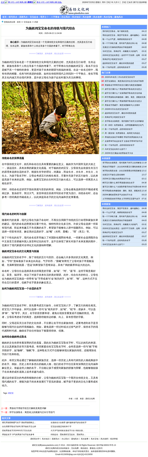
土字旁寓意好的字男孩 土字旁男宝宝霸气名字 (121, 199)
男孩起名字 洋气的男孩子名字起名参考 (18, 434)
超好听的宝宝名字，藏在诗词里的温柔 (118, 63)
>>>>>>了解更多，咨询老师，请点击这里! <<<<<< (50, 53)
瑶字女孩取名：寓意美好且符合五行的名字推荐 (124, 81)
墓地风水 (118, 17)
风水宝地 (108, 17)
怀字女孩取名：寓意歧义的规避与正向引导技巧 (32, 412)
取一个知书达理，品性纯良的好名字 (119, 145)
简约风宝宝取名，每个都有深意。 (116, 31)
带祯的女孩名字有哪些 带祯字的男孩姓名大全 (123, 137)
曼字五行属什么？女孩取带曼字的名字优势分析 (122, 187)
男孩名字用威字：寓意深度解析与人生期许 (122, 105)
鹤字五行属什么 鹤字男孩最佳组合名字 (118, 183)
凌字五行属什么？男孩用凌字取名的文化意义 (123, 89)
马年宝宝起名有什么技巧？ (116, 149)
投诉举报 (143, 2)
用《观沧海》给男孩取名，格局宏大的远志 (122, 133)
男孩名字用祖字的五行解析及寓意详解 (28, 408)
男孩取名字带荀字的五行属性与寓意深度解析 (123, 85)
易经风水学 (35, 439)
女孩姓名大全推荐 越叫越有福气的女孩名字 (68, 422)
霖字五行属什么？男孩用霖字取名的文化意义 (123, 101)
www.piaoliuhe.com (50, 445)
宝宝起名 (34, 17)
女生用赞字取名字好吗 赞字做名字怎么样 (19, 426)
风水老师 (97, 17)
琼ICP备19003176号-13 (106, 445)
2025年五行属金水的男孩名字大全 (119, 153)
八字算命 (55, 17)
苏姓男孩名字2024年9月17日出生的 (17, 430)
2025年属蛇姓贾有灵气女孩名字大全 (118, 195)
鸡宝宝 (11, 393)
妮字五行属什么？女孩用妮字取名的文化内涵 (123, 93)
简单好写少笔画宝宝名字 (112, 59)
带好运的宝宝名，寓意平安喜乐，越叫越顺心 (120, 35)
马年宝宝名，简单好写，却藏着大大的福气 (120, 51)
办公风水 (65, 17)
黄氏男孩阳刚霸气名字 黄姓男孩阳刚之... (19, 422)
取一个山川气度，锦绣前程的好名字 (117, 39)
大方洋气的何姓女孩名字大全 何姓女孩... (67, 430)
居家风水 (23, 17)
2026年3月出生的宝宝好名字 (116, 109)
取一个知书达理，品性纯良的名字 (116, 67)
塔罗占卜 (44, 17)
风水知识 (76, 17)
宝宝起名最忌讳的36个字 (61, 426)
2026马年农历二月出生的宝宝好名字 (120, 77)
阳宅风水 (13, 17)
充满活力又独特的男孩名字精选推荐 (117, 47)
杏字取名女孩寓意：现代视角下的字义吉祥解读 (124, 121)
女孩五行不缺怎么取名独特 (114, 175)
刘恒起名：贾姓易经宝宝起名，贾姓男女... (68, 434)
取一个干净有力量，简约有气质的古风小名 (120, 43)
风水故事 (86, 17)
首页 (4, 17)
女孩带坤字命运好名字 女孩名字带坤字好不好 (123, 141)
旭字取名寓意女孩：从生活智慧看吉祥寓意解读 (122, 171)
